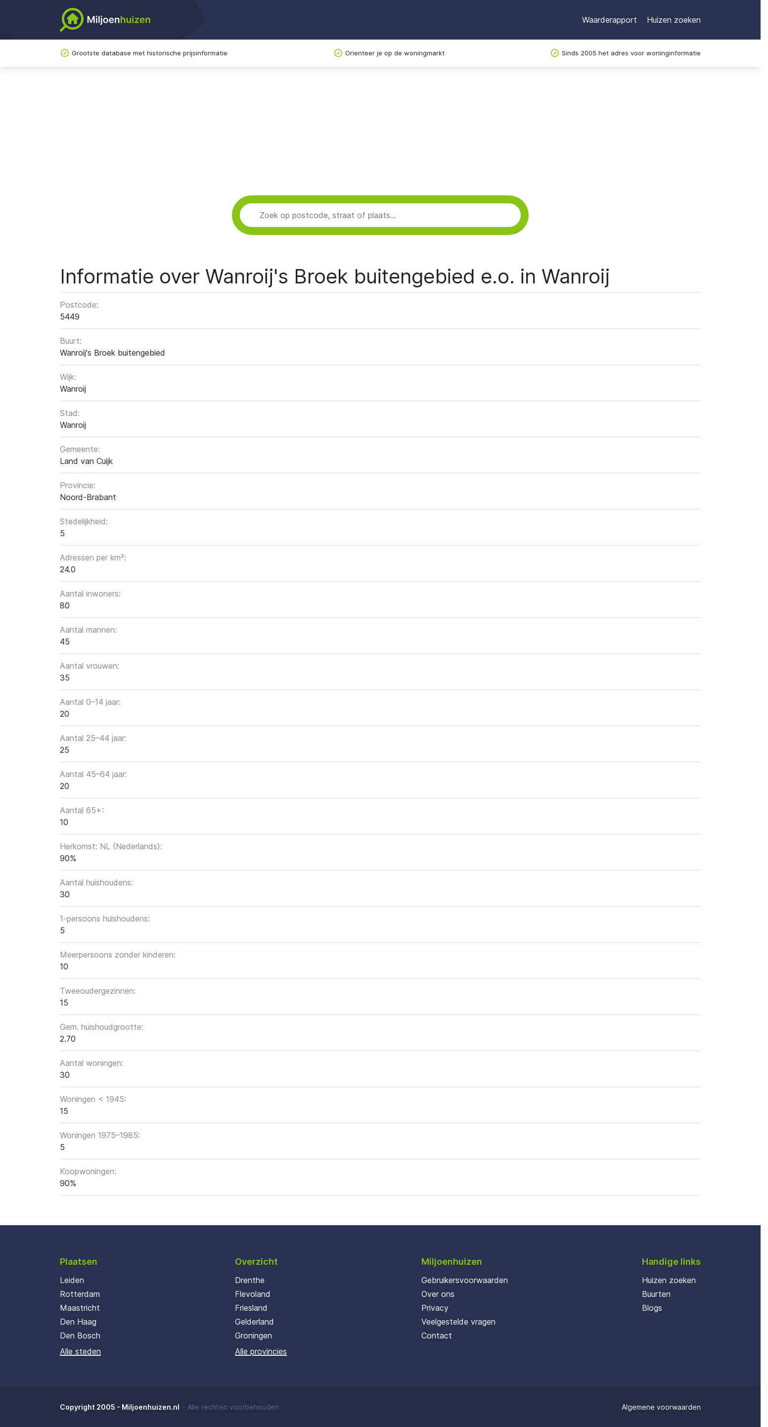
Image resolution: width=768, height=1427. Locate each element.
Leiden (72, 1280)
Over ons (437, 1294)
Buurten (656, 1294)
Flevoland (253, 1294)
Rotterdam (80, 1294)
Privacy (435, 1308)
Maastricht (80, 1308)
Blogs (652, 1308)
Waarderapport (609, 20)
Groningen (253, 1335)
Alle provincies (261, 1351)
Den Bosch (80, 1335)
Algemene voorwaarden (661, 1407)
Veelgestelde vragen (458, 1322)
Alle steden (80, 1351)
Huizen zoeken (674, 20)
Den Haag (78, 1322)
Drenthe (250, 1280)
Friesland (251, 1308)
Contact (436, 1335)
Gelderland (254, 1322)
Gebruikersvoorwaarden (464, 1280)
